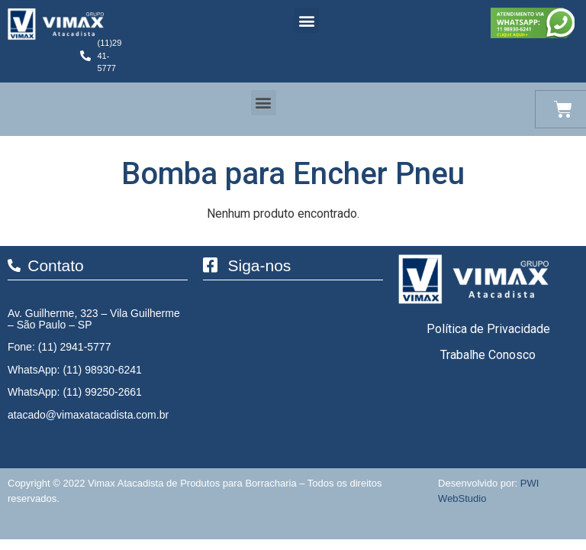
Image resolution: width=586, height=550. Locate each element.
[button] (306, 20)
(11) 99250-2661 (102, 392)
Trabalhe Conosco (488, 355)
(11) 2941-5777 (74, 347)
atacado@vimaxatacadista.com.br (88, 415)
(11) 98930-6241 (102, 370)
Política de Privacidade (488, 329)
